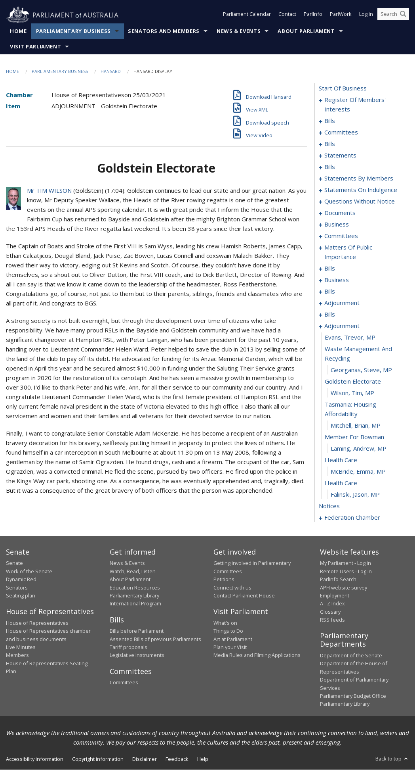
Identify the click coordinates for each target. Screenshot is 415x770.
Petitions (223, 579)
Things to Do (228, 631)
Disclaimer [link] (144, 758)
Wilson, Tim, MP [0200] (352, 393)
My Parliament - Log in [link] (345, 563)
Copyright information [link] (98, 758)
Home (18, 31)
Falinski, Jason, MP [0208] (355, 495)
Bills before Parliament (137, 631)
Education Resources (135, 587)
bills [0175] (329, 292)
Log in (366, 15)
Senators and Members (164, 31)
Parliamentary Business (73, 31)
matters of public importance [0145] (348, 252)
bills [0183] (329, 315)
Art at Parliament (232, 639)
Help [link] (202, 758)
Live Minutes (21, 647)
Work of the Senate (29, 571)
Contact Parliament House (244, 595)
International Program (135, 603)
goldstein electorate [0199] (353, 382)
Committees (124, 682)
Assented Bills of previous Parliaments (155, 639)
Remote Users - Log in (346, 571)
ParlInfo (313, 15)
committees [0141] (341, 236)
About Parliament (306, 31)
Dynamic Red (21, 579)
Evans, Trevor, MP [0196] (350, 338)
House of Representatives (37, 622)
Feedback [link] (177, 758)
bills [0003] (329, 121)
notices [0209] (329, 506)
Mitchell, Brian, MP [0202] (356, 426)
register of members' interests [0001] (355, 104)
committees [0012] (341, 132)
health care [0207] (341, 483)
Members (17, 655)
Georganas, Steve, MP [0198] (361, 370)
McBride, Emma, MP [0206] (358, 472)
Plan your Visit (230, 647)
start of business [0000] (343, 88)
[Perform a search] (403, 15)
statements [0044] (340, 155)
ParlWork (341, 15)
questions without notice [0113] (359, 201)
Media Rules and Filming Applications (257, 655)
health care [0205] (341, 460)
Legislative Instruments (137, 655)
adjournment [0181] (342, 303)
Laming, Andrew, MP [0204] (358, 449)
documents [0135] (340, 213)
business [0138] (336, 225)
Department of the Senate (351, 655)
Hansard (111, 72)
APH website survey (343, 587)
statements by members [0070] (358, 178)
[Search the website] (393, 15)
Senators (17, 587)
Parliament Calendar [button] (247, 15)
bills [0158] (329, 269)
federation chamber (352, 518)
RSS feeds (332, 620)
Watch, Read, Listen (133, 571)
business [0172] (336, 280)
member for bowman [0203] (354, 437)
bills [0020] (329, 144)
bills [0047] (329, 167)
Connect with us (232, 587)
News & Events (239, 31)
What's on (225, 622)
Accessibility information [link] (34, 758)
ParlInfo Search (338, 579)
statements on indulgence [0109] (360, 190)
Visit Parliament (35, 46)
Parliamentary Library (134, 595)
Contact (287, 15)
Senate (14, 563)
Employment (334, 595)
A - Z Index (332, 603)
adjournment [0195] (342, 326)
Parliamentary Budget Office (353, 696)
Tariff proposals (128, 647)
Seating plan (20, 595)
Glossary (330, 611)
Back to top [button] (392, 758)
